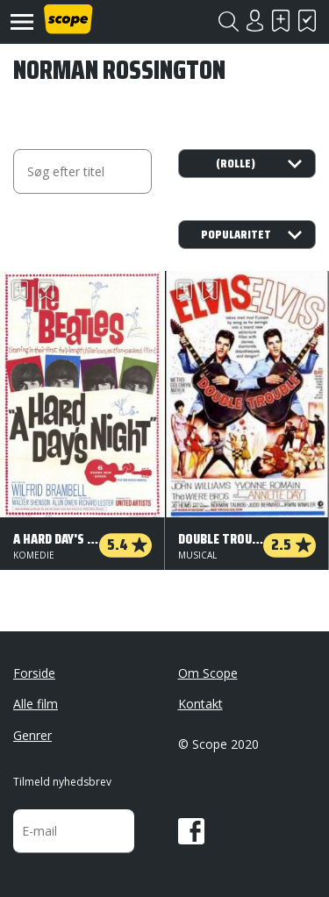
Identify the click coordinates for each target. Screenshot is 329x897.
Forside (34, 673)
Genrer (32, 735)
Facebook (191, 831)
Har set (307, 20)
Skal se (281, 20)
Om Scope (208, 673)
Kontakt (200, 703)
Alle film (35, 703)
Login (254, 20)
